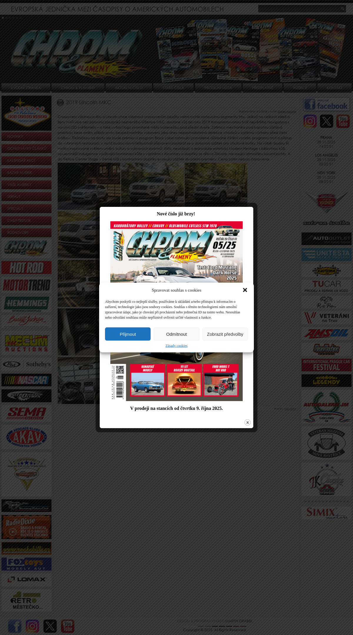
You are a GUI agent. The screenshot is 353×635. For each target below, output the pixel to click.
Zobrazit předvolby (225, 333)
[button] (245, 290)
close (245, 417)
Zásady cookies (176, 346)
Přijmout (128, 333)
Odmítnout (176, 333)
